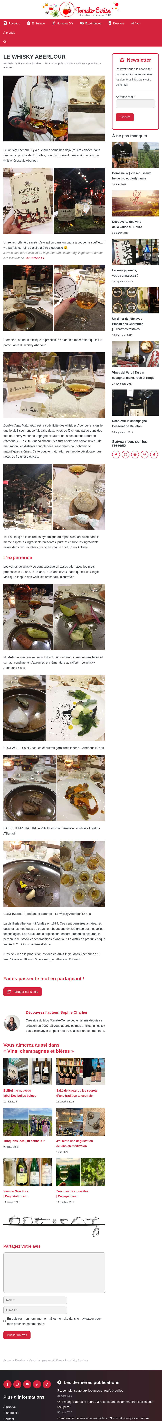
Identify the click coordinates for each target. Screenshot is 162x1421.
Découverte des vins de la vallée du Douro (127, 224)
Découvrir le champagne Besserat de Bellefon (129, 423)
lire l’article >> (35, 258)
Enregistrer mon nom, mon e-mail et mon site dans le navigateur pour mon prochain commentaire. (54, 1321)
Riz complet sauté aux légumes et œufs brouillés (90, 1390)
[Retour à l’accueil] (81, 9)
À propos (9, 32)
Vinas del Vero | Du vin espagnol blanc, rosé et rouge (133, 375)
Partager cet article (22, 992)
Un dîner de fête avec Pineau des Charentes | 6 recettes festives (127, 324)
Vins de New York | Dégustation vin (15, 1194)
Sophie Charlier (74, 1012)
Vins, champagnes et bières (45, 1360)
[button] (5, 42)
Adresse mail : (125, 97)
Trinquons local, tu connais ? (24, 1141)
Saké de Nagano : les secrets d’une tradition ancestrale (77, 1093)
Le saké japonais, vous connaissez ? (125, 273)
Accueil (7, 1360)
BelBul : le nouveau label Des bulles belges (19, 1093)
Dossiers (20, 1360)
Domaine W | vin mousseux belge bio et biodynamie (131, 176)
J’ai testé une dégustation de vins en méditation (74, 1143)
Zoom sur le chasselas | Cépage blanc (72, 1194)
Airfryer (135, 23)
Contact (8, 1419)
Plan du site (11, 1413)
